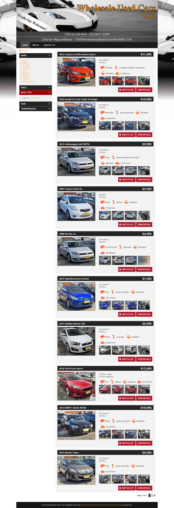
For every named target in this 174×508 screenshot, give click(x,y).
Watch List (128, 89)
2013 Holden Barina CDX (72, 323)
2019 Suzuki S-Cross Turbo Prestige (78, 99)
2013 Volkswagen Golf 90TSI (74, 144)
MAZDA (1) (26, 73)
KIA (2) (24, 70)
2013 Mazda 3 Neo (69, 452)
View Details (144, 89)
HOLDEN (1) (26, 65)
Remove (35, 98)
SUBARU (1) (26, 75)
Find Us (35, 45)
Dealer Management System (93, 505)
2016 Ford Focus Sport (71, 368)
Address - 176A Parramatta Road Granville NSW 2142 (96, 39)
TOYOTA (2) (26, 79)
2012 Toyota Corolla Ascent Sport (77, 54)
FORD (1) (25, 63)
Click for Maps (51, 39)
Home (25, 45)
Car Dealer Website (114, 505)
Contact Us (49, 45)
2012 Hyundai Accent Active (74, 278)
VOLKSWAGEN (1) (28, 82)
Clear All (25, 50)
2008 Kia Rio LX (67, 233)
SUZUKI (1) (25, 77)
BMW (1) (25, 61)
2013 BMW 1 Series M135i (72, 407)
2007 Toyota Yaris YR (70, 189)
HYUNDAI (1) (26, 68)
